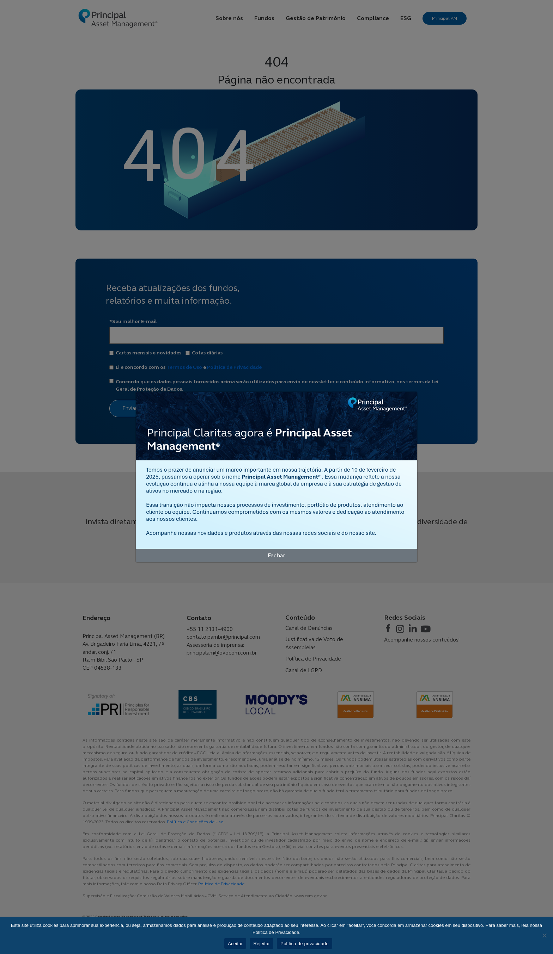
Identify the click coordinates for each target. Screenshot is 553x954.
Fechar (276, 555)
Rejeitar (261, 943)
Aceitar (235, 943)
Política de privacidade (304, 943)
